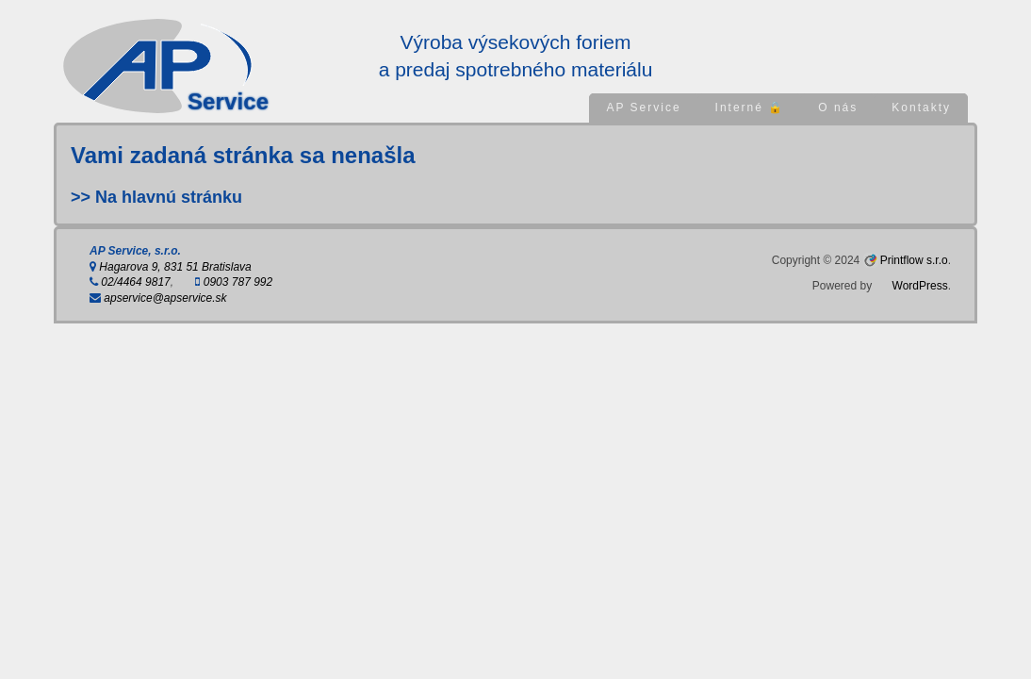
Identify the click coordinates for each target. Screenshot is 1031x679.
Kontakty (921, 107)
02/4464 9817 (130, 282)
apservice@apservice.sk (158, 298)
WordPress (920, 285)
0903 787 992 (233, 282)
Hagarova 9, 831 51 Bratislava (171, 266)
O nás (838, 107)
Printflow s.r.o (914, 260)
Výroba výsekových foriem (515, 42)
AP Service (643, 107)
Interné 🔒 (750, 107)
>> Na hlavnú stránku (156, 197)
